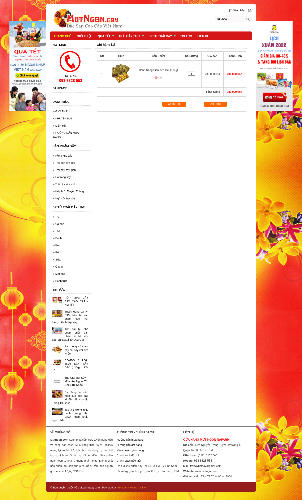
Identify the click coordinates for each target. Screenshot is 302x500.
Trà (56, 216)
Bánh (57, 238)
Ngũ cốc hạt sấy (64, 198)
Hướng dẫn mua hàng (130, 439)
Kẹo (56, 245)
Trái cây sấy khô (64, 184)
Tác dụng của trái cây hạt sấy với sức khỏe (76, 350)
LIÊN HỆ (59, 125)
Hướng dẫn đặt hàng (129, 444)
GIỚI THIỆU (61, 111)
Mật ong (59, 273)
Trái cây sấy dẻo (64, 162)
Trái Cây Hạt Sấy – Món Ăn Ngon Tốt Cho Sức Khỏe (76, 381)
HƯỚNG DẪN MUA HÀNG (66, 135)
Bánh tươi (60, 281)
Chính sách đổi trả (128, 455)
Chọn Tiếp (174, 103)
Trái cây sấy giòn (64, 169)
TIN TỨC (186, 36)
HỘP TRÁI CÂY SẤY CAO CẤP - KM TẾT (76, 301)
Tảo (56, 231)
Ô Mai (58, 266)
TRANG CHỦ (62, 36)
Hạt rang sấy (62, 177)
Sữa (57, 259)
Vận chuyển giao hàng (130, 450)
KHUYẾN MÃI (62, 118)
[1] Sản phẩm (237, 10)
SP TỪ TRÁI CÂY (162, 36)
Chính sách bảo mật (129, 460)
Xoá (158, 78)
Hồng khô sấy (62, 155)
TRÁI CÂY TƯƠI (131, 36)
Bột (56, 252)
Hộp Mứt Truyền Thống (68, 191)
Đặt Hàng (215, 103)
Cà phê (58, 223)
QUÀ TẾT (106, 36)
